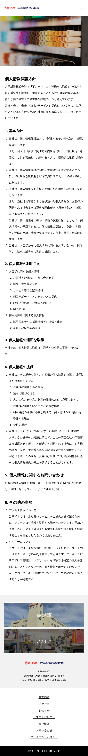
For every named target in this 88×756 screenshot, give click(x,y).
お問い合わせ (44, 730)
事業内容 (44, 697)
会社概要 (44, 723)
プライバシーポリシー (44, 737)
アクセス (44, 703)
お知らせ (44, 710)
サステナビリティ (44, 717)
